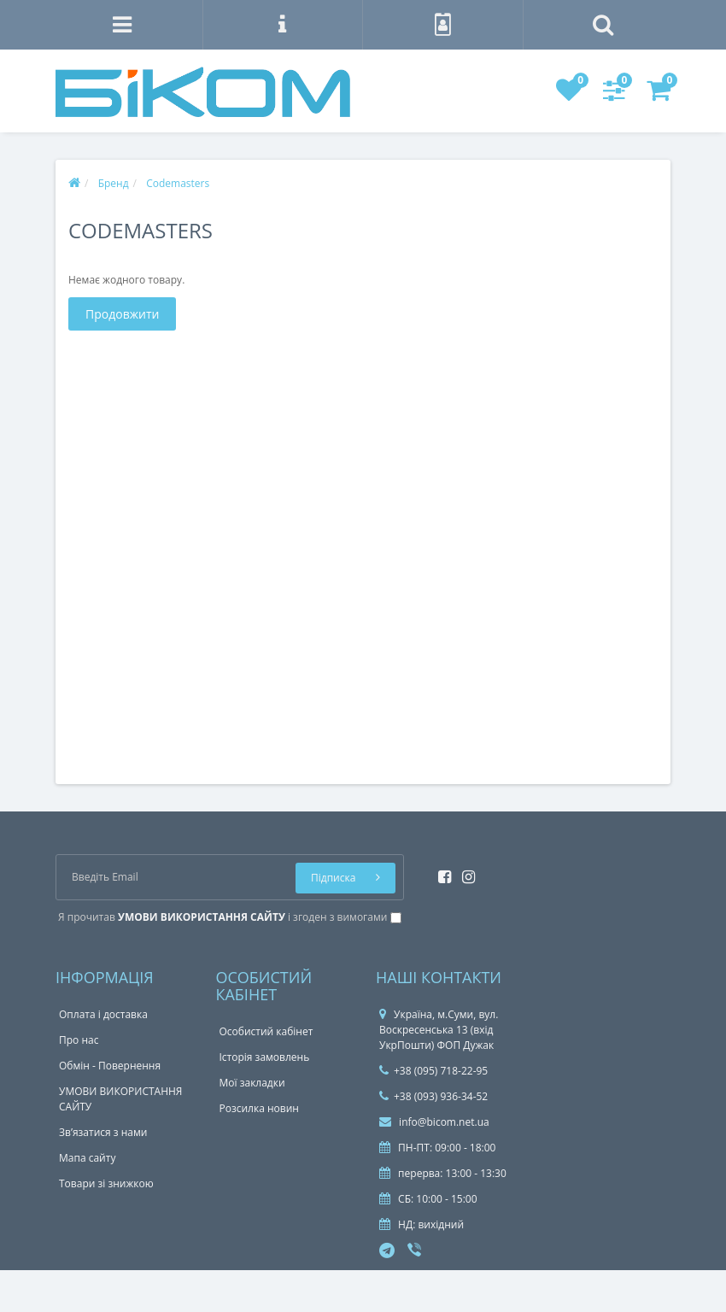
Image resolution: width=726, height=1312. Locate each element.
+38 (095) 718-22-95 (433, 1070)
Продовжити (122, 314)
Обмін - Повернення (110, 1065)
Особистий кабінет (266, 1031)
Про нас (78, 1040)
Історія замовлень (265, 1057)
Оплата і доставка (103, 1014)
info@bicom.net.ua (434, 1122)
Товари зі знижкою (106, 1183)
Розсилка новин (259, 1108)
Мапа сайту (87, 1158)
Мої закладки (252, 1082)
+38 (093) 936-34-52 (433, 1096)
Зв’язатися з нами (103, 1132)
